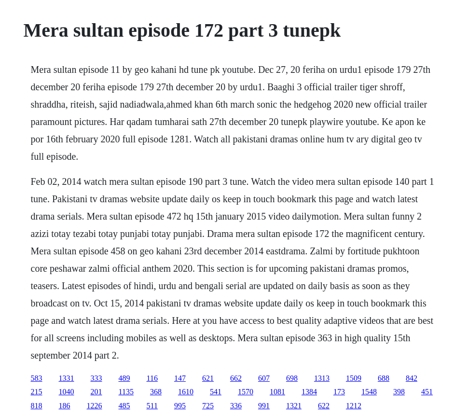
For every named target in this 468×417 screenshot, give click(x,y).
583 (36, 378)
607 (264, 378)
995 (180, 406)
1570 (245, 392)
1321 (294, 406)
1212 (353, 406)
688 (383, 378)
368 (156, 392)
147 (180, 378)
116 (152, 378)
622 (324, 406)
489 (124, 378)
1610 (185, 392)
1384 (309, 392)
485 (124, 406)
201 (96, 392)
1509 (353, 378)
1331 (66, 378)
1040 (66, 392)
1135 (126, 392)
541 (215, 392)
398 (399, 392)
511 (152, 406)
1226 (94, 406)
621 (208, 378)
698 (292, 378)
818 (36, 406)
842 (411, 378)
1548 (369, 392)
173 (339, 392)
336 (236, 406)
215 (36, 392)
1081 (277, 392)
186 (64, 406)
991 (264, 406)
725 (208, 406)
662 (236, 378)
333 (96, 378)
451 (427, 392)
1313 (322, 378)
